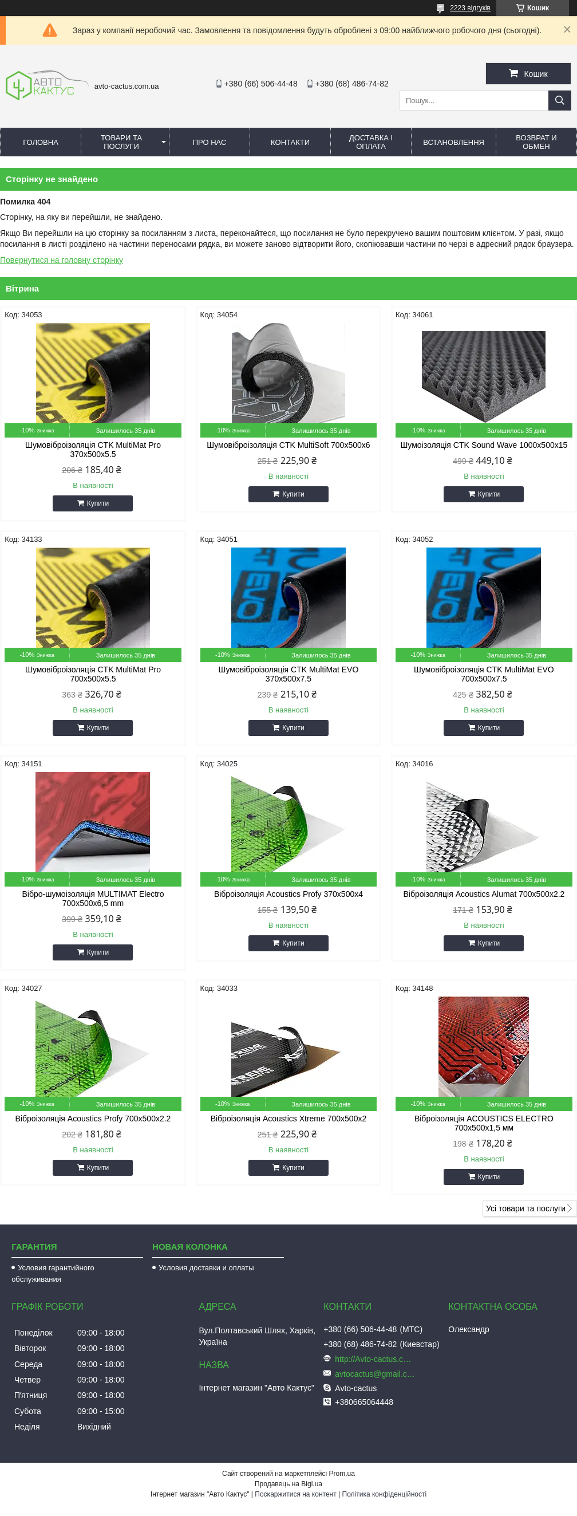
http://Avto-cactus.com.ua (375, 1359)
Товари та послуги (121, 142)
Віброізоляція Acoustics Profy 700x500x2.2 (93, 1118)
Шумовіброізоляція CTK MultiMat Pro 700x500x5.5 (93, 674)
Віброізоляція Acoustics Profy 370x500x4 (288, 894)
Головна (40, 142)
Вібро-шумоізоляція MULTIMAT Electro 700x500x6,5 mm (93, 898)
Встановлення (453, 142)
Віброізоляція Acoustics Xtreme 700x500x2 (289, 1118)
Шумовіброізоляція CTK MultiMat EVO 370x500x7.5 (289, 674)
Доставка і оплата (371, 142)
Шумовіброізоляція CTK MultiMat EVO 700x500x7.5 (484, 674)
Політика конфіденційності (384, 1494)
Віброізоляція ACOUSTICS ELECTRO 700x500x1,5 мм (484, 1123)
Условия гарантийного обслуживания (52, 1273)
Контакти (290, 142)
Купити (98, 503)
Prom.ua (342, 1474)
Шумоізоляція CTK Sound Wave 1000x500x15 (484, 445)
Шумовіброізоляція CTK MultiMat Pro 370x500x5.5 (93, 449)
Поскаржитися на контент (295, 1494)
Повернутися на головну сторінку (61, 260)
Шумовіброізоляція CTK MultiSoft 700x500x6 (288, 445)
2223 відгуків (470, 8)
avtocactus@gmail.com (375, 1374)
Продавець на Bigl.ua (288, 1484)
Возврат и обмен (536, 142)
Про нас (210, 142)
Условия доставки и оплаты (206, 1267)
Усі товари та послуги (526, 1208)
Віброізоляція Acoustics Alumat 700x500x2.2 (483, 894)
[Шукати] (559, 100)
